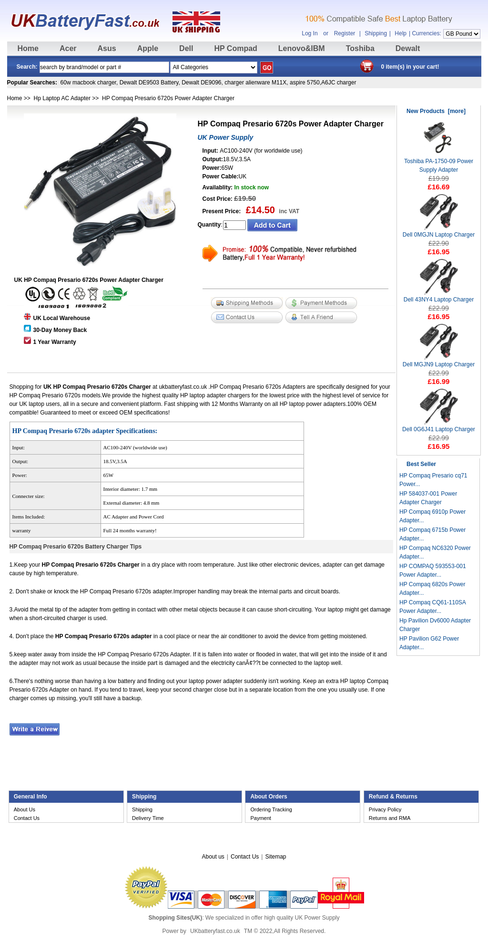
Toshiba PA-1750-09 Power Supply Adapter (438, 162)
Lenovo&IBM (301, 48)
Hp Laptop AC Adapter (62, 98)
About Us (24, 809)
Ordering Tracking (271, 809)
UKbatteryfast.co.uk (215, 931)
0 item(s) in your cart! (410, 66)
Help (401, 33)
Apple (147, 48)
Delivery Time (148, 818)
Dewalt (408, 48)
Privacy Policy (385, 809)
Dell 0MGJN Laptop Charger (439, 231)
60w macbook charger (88, 82)
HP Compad (235, 48)
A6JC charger (338, 82)
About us (213, 856)
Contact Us (27, 818)
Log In (309, 33)
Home (28, 48)
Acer (68, 48)
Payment (260, 818)
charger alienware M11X (255, 82)
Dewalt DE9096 (201, 82)
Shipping (376, 33)
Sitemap (275, 856)
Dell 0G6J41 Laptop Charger (438, 426)
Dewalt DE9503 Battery (149, 82)
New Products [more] (436, 111)
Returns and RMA (389, 818)
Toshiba (360, 48)
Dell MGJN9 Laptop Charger (439, 361)
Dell (186, 48)
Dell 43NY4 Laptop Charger (439, 296)
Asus (107, 48)
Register (345, 33)
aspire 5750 (305, 82)
